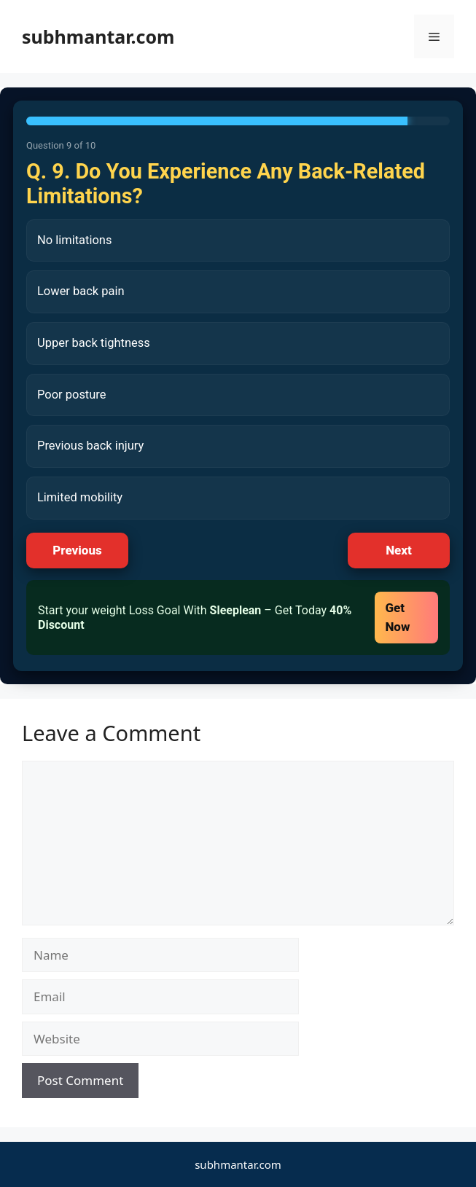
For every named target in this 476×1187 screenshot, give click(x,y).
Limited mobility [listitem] (79, 497)
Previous (76, 550)
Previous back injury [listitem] (90, 446)
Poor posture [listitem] (71, 394)
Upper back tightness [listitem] (93, 343)
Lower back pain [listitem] (81, 291)
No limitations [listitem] (74, 240)
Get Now (397, 617)
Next (399, 550)
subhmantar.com (98, 36)
